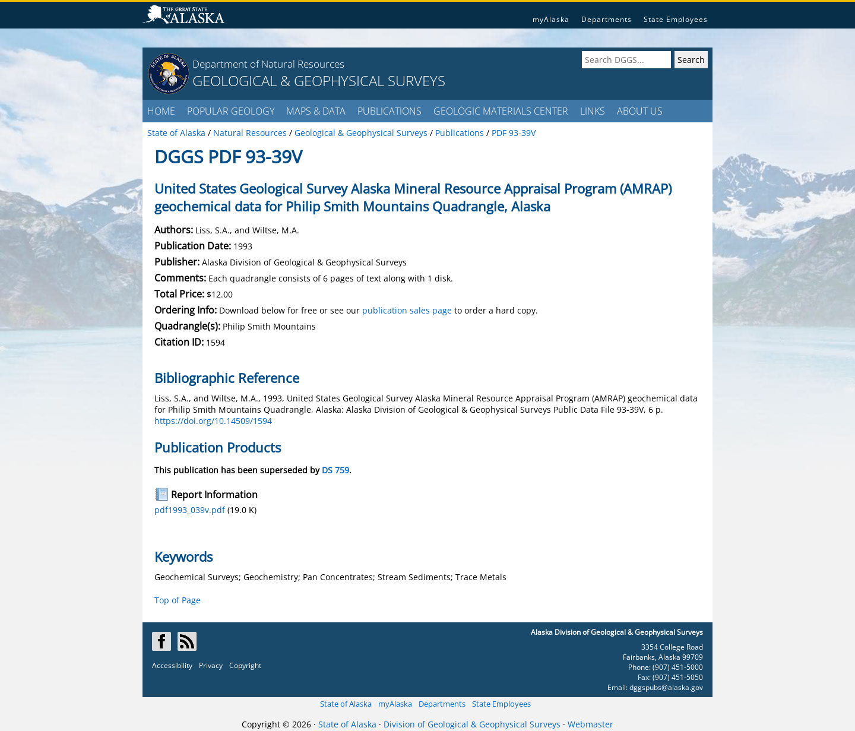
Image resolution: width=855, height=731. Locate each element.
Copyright (245, 665)
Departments (606, 19)
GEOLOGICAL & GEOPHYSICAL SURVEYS (318, 80)
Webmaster (590, 724)
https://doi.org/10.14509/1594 (213, 420)
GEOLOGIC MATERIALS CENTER (500, 111)
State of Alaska (346, 703)
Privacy (211, 665)
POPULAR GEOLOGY (230, 111)
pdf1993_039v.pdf (189, 509)
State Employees (676, 19)
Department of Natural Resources (268, 64)
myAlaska (551, 19)
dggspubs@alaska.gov (666, 687)
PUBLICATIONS (389, 111)
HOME (161, 111)
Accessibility (172, 665)
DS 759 (335, 470)
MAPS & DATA (316, 111)
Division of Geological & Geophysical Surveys (472, 724)
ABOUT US (640, 111)
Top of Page (177, 600)
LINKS (592, 111)
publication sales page (407, 310)
